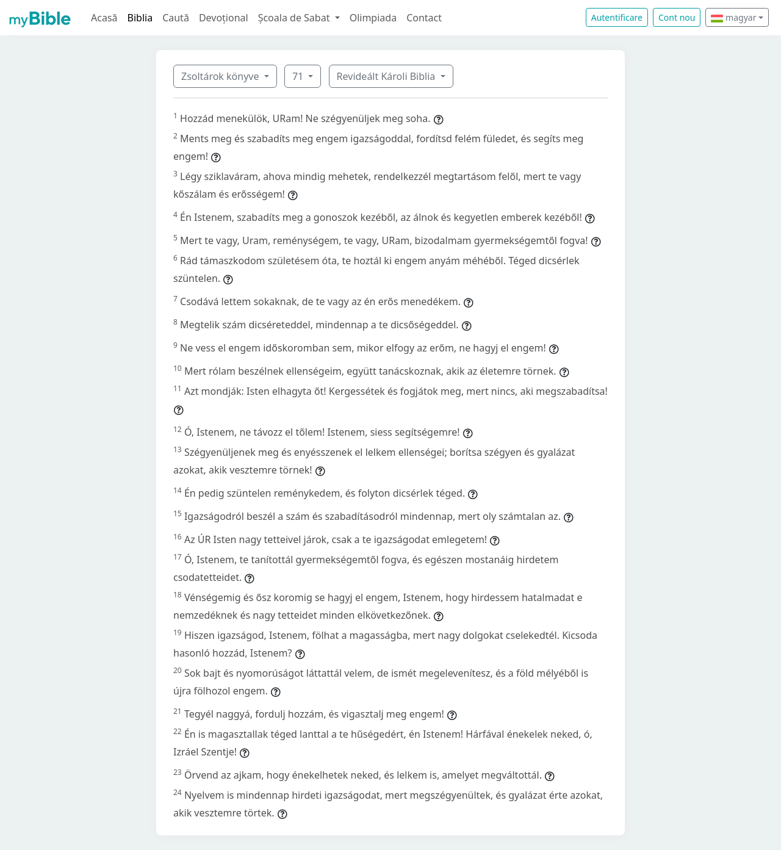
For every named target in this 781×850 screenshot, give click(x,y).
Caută (175, 17)
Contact (424, 17)
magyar (733, 17)
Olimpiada (373, 17)
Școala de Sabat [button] (295, 17)
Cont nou (676, 17)
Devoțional (223, 17)
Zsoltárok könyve (221, 76)
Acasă (104, 17)
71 (299, 76)
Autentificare (616, 17)
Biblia (140, 17)
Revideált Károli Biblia (387, 76)
